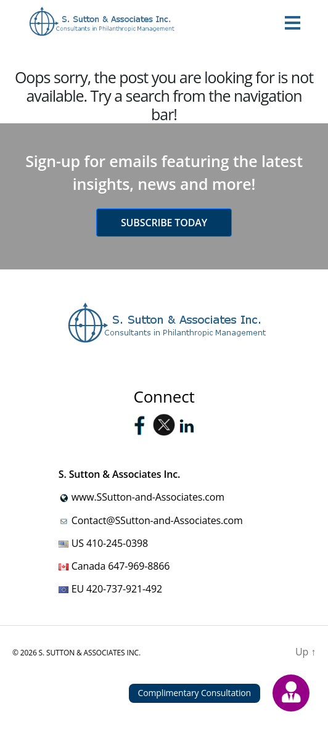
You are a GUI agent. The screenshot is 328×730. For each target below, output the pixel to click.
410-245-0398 (117, 543)
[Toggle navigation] (292, 22)
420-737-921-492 (124, 589)
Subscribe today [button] (164, 222)
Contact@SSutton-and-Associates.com (157, 520)
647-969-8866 (139, 566)
